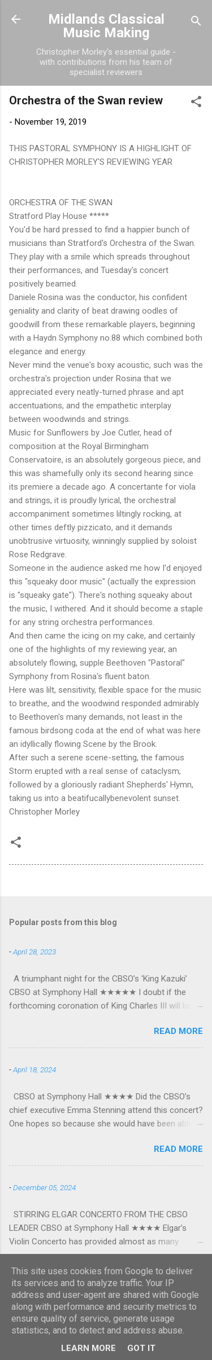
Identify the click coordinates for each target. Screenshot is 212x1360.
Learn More (88, 1348)
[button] (196, 103)
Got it (141, 1348)
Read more (178, 1031)
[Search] (196, 23)
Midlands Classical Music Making (106, 26)
